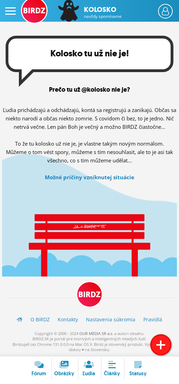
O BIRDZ (40, 319)
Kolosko (103, 12)
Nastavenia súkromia (110, 319)
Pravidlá (152, 319)
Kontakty (68, 319)
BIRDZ (89, 294)
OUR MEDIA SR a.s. (96, 333)
